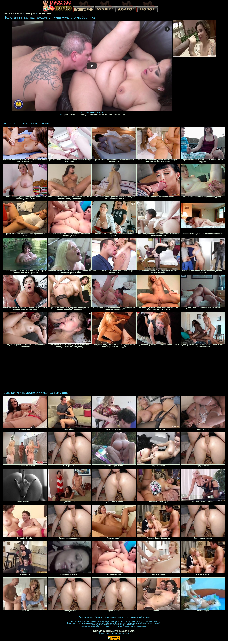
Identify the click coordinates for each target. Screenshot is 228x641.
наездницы (82, 114)
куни (123, 114)
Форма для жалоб (125, 631)
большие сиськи (112, 114)
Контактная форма (103, 631)
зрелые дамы (70, 114)
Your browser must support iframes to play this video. (92, 66)
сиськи (100, 114)
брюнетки (92, 114)
